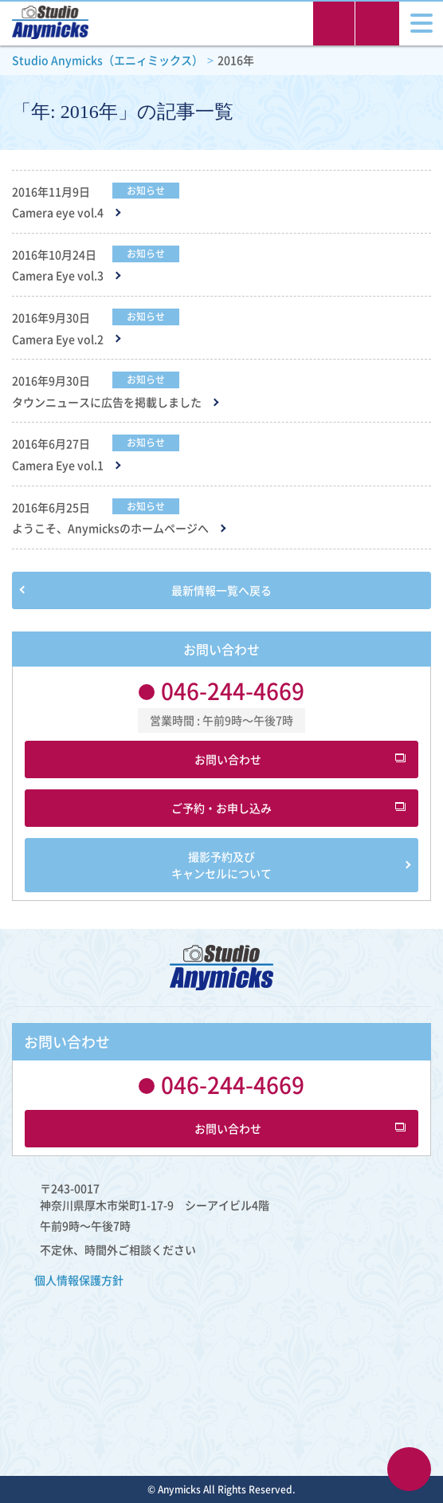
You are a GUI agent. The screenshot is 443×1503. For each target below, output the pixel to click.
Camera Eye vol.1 (58, 465)
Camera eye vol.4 (58, 212)
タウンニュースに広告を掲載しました (107, 402)
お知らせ (146, 190)
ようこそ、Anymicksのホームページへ (110, 528)
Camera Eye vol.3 (58, 275)
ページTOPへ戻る (409, 1469)
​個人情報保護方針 (78, 1280)
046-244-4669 (232, 691)
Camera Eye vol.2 (58, 339)
